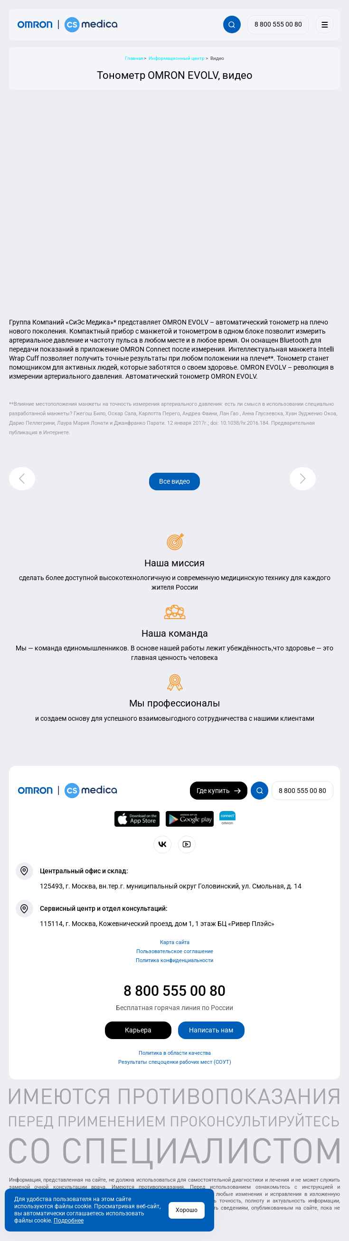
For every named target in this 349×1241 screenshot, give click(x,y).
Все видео (174, 481)
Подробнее (69, 1220)
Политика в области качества (175, 1053)
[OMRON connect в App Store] (136, 819)
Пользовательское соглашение (174, 951)
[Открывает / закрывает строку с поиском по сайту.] (232, 24)
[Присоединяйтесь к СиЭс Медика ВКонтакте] (162, 844)
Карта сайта (174, 942)
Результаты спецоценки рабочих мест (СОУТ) (174, 1062)
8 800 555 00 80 (174, 991)
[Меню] (324, 24)
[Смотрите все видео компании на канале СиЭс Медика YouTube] (187, 844)
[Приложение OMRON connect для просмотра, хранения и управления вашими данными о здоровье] (227, 819)
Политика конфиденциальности (174, 960)
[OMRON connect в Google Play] (190, 819)
